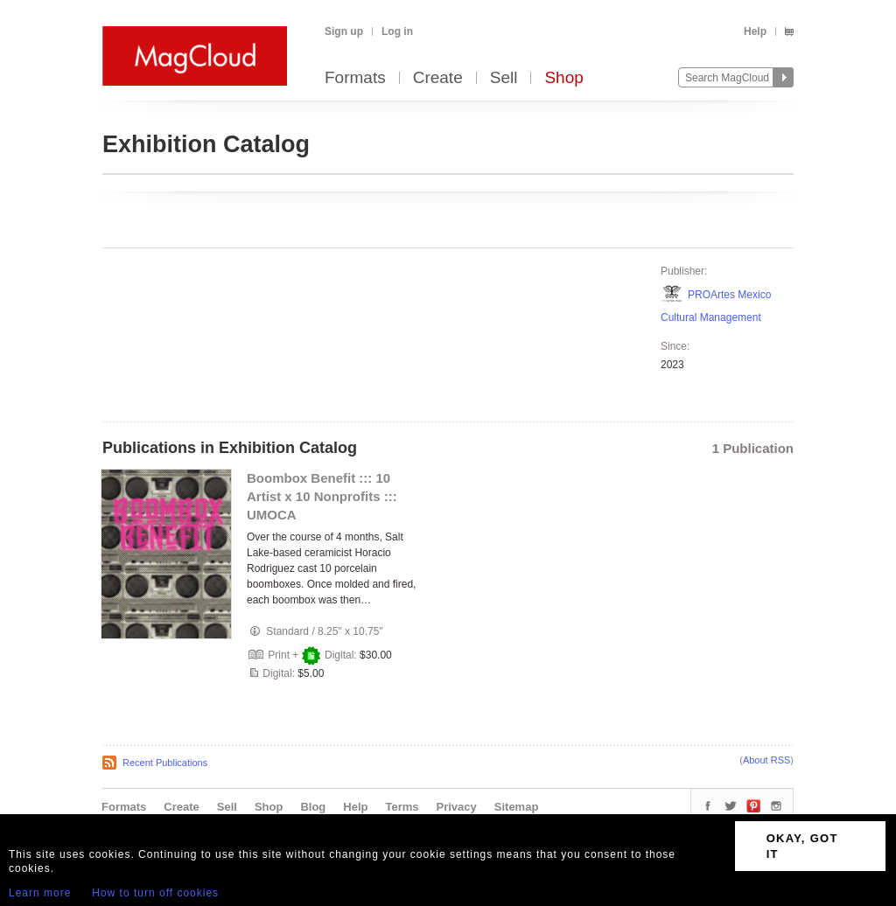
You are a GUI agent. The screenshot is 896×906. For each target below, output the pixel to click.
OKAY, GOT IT (802, 846)
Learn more (40, 893)
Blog (313, 806)
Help (755, 31)
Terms (401, 806)
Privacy (457, 806)
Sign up (344, 31)
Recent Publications (164, 762)
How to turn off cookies (155, 893)
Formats (355, 78)
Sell (504, 78)
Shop (563, 78)
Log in (397, 31)
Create (438, 78)
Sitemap (516, 806)
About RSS (766, 760)
